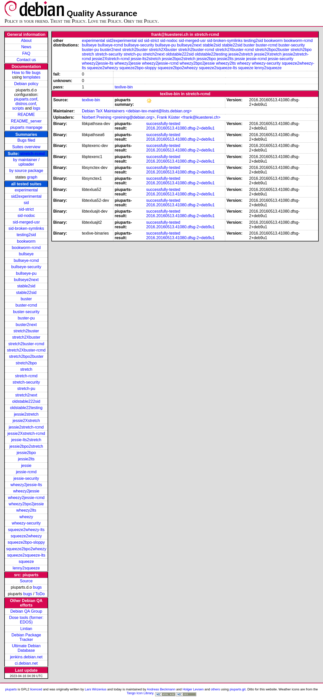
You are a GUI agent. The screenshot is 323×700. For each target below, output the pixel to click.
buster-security (26, 312)
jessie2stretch (26, 414)
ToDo (40, 594)
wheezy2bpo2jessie (26, 504)
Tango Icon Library (140, 693)
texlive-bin (124, 87)
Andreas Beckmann (161, 689)
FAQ (26, 53)
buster (26, 299)
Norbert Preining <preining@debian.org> (118, 117)
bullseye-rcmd (26, 260)
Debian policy (26, 84)
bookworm (26, 241)
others (215, 689)
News (26, 47)
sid (26, 203)
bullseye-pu (26, 273)
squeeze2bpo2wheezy (26, 549)
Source (26, 581)
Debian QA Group (26, 611)
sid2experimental (26, 196)
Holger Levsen (193, 689)
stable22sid (26, 292)
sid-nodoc (26, 215)
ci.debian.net (26, 663)
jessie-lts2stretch (26, 440)
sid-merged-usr (26, 222)
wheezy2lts (26, 510)
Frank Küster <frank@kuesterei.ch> (188, 117)
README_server (26, 121)
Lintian (26, 629)
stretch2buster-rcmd (26, 344)
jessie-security (26, 478)
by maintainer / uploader (26, 162)
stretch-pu (26, 388)
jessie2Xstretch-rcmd (26, 433)
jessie (26, 465)
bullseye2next (26, 280)
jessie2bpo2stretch (26, 446)
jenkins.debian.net (26, 657)
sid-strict (26, 209)
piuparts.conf (25, 99)
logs (36, 108)
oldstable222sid (26, 401)
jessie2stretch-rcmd (26, 427)
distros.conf (25, 104)
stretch (26, 369)
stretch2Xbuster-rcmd (26, 350)
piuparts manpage (26, 127)
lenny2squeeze (26, 568)
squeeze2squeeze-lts (26, 555)
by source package (26, 170)
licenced (36, 689)
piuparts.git (237, 689)
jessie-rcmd (26, 472)
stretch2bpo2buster (26, 356)
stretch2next (26, 395)
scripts (18, 108)
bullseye (26, 254)
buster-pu (26, 318)
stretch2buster (26, 331)
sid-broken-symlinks (26, 228)
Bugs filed (26, 140)
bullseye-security (26, 267)
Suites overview (26, 147)
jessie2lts (26, 459)
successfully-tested (163, 123)
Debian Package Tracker (26, 637)
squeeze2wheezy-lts (26, 530)
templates (31, 77)
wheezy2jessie (26, 491)
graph (32, 177)
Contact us (26, 60)
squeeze (26, 561)
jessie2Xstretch (26, 420)
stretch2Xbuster (26, 337)
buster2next (26, 324)
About (26, 40)
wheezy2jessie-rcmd (26, 497)
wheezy (26, 517)
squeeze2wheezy (26, 536)
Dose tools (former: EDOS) (26, 619)
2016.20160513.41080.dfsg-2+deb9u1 (180, 128)
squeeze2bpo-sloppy (26, 542)
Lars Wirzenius (96, 689)
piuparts (11, 689)
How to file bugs (26, 72)
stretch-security (26, 382)
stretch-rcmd (32, 154)
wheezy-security (26, 523)
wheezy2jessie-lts (26, 485)
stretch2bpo (26, 363)
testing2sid (26, 235)
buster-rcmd (26, 305)
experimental (26, 190)
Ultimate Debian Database (26, 648)
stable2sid (26, 286)
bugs (37, 587)
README (26, 114)
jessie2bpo (26, 453)
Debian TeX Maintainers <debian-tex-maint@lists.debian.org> (137, 111)
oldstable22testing (26, 408)
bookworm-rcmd (26, 247)
